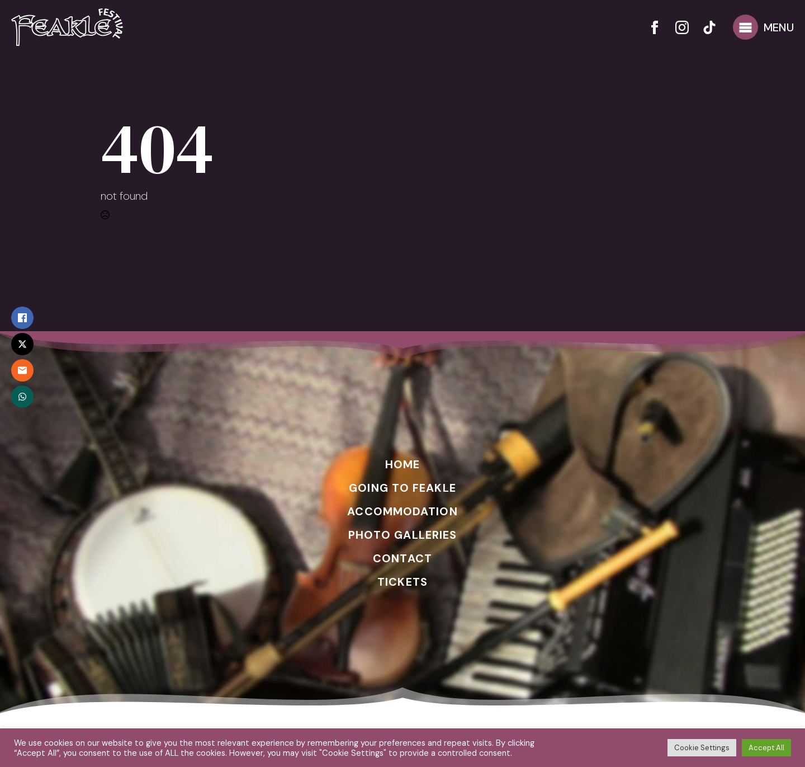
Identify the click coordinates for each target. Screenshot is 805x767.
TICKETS (402, 582)
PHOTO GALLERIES (402, 535)
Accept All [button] (766, 747)
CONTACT (402, 558)
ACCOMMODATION (402, 511)
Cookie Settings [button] (702, 747)
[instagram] (682, 27)
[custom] (709, 27)
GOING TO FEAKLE (402, 488)
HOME (402, 464)
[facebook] (654, 27)
